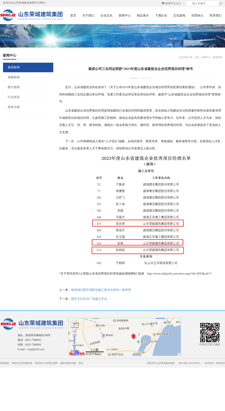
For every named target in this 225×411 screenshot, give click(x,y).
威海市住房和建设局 (22, 363)
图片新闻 (14, 87)
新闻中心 (125, 15)
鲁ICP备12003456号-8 (189, 363)
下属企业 (161, 15)
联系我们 (216, 15)
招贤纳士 (197, 15)
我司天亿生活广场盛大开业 (89, 298)
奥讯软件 (220, 363)
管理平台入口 (173, 3)
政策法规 (14, 107)
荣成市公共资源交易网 (46, 363)
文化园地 (179, 15)
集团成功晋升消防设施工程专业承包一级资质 (101, 289)
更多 (81, 363)
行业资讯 (14, 97)
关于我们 (88, 15)
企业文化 (106, 15)
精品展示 (143, 15)
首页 (73, 15)
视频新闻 (14, 77)
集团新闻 (14, 67)
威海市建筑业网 (68, 363)
